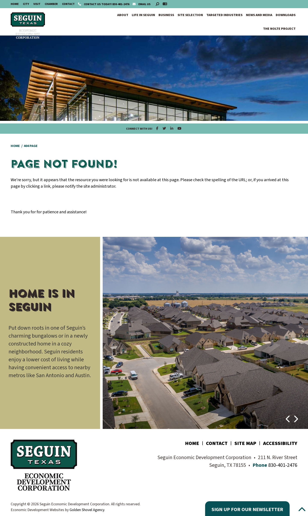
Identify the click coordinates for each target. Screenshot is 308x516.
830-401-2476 (104, 4)
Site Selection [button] (190, 15)
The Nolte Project (279, 28)
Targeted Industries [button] (224, 15)
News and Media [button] (259, 15)
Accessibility (280, 443)
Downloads (286, 15)
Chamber (51, 4)
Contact (68, 4)
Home (15, 4)
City (26, 4)
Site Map (245, 443)
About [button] (122, 15)
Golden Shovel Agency (87, 510)
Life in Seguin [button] (143, 15)
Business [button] (166, 15)
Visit (36, 4)
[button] (288, 417)
